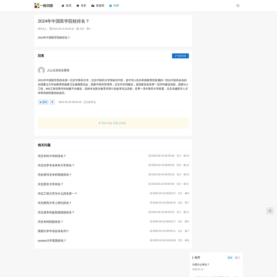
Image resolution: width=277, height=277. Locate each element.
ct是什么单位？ (200, 56)
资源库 (98, 5)
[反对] (52, 102)
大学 (81, 29)
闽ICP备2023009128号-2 (168, 266)
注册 (112, 123)
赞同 (43, 102)
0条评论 (90, 102)
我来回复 (174, 56)
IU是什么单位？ (201, 27)
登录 (100, 123)
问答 (114, 5)
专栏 (82, 5)
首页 (67, 5)
